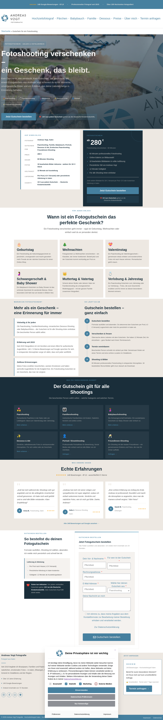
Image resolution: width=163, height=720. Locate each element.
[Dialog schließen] (115, 650)
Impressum (107, 714)
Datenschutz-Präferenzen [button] (81, 697)
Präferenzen (56, 714)
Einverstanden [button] (81, 690)
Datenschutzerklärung (72, 679)
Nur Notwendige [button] (81, 704)
